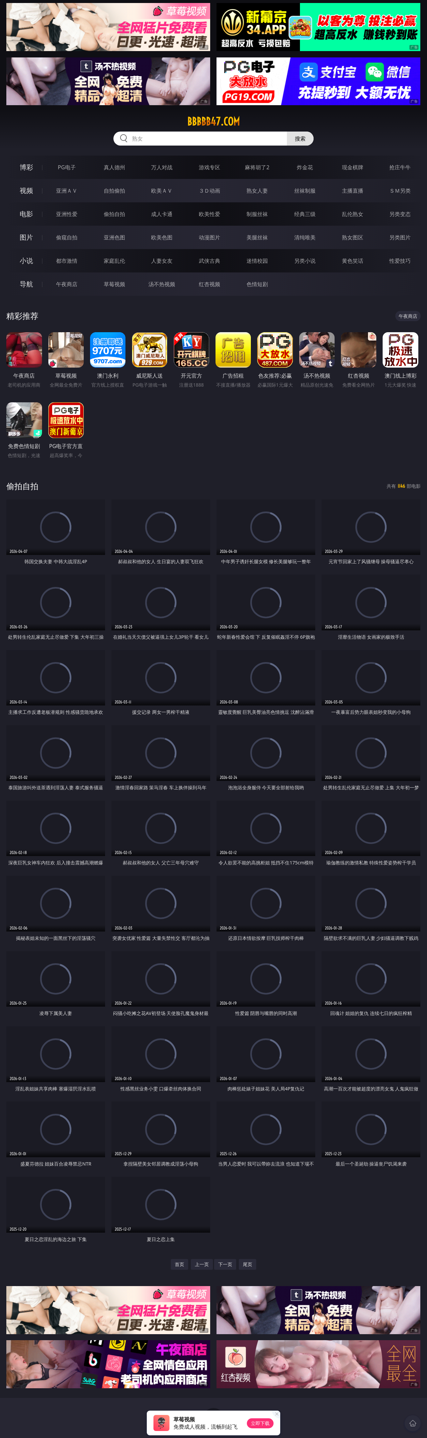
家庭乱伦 (114, 260)
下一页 (225, 1264)
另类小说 (305, 260)
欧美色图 (161, 237)
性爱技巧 (400, 260)
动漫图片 (209, 237)
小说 (26, 260)
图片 (26, 237)
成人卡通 (161, 214)
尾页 (247, 1264)
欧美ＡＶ (161, 190)
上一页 (202, 1264)
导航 (26, 283)
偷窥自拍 (66, 237)
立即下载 (260, 1423)
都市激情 (66, 260)
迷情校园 (257, 260)
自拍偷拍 (114, 190)
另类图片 (400, 237)
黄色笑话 (352, 260)
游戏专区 (209, 167)
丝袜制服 (305, 190)
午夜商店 (66, 284)
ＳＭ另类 (400, 190)
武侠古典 (209, 260)
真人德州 (114, 167)
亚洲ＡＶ (66, 190)
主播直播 (352, 190)
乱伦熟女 (352, 214)
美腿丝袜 (257, 237)
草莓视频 (114, 284)
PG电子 (66, 167)
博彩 (26, 167)
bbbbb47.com (213, 121)
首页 (179, 1264)
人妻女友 (161, 260)
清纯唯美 (305, 237)
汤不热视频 (161, 284)
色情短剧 (257, 284)
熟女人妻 (257, 190)
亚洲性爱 (66, 214)
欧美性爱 (209, 214)
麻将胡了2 (257, 167)
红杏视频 (209, 284)
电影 (26, 213)
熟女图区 (352, 237)
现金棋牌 (352, 167)
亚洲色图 (114, 237)
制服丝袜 (257, 214)
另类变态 (400, 214)
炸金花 (305, 167)
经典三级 (305, 214)
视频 (26, 190)
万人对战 (161, 167)
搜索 (300, 138)
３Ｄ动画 (209, 190)
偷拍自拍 (114, 214)
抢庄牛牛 (400, 167)
